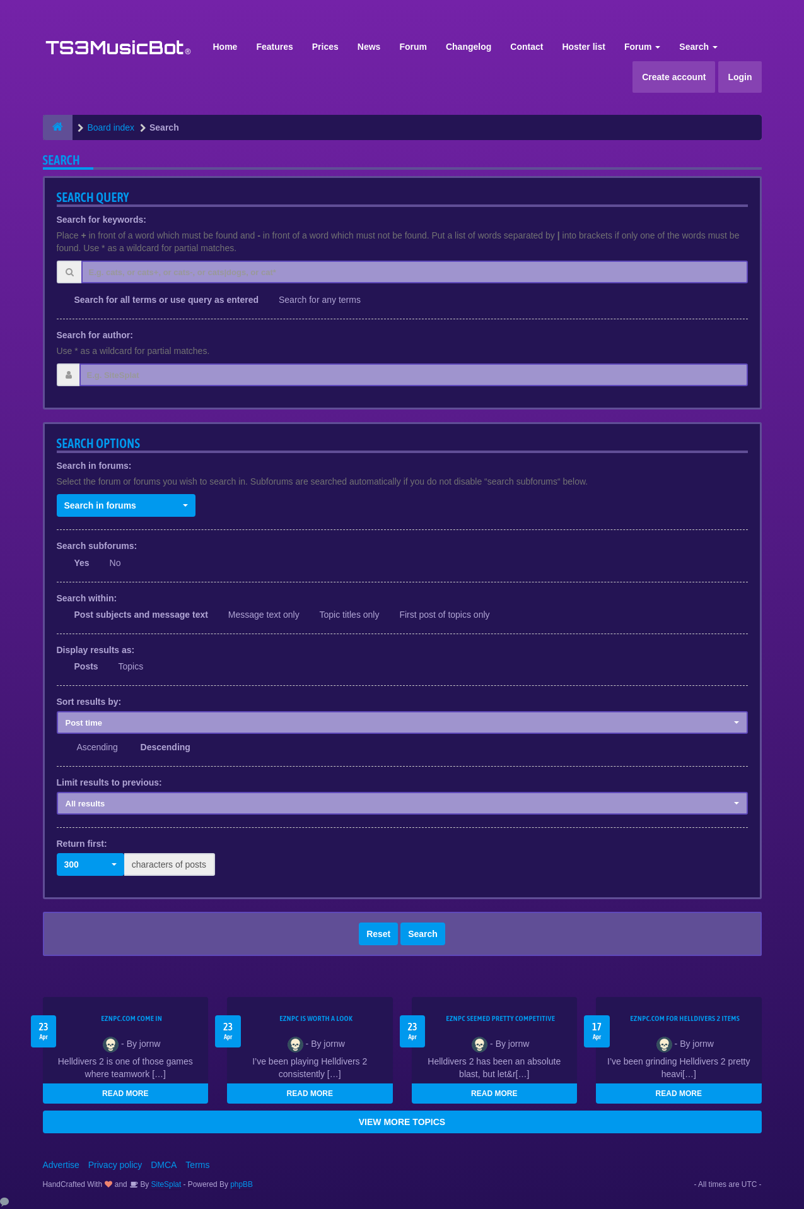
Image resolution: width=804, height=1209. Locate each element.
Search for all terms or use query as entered (166, 300)
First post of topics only (444, 615)
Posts (86, 666)
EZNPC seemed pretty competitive (500, 1018)
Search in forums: (94, 466)
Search (698, 47)
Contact (526, 47)
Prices (325, 47)
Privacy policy (115, 1165)
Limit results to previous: (109, 782)
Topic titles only (350, 615)
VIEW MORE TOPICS (402, 1122)
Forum (413, 47)
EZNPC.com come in (131, 1018)
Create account (674, 77)
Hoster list (583, 47)
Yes (82, 563)
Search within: (87, 598)
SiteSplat (165, 1184)
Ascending (96, 747)
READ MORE (125, 1093)
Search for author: (95, 335)
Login (740, 77)
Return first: (82, 844)
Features (274, 47)
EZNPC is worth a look (315, 1018)
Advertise (61, 1165)
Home (225, 47)
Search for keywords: (101, 220)
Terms (197, 1165)
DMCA (164, 1165)
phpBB (241, 1184)
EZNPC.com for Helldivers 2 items (685, 1018)
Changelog (468, 47)
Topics (131, 666)
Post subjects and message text (141, 615)
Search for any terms (320, 300)
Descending (165, 747)
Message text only (264, 615)
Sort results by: (89, 702)
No (115, 563)
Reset (378, 934)
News (369, 47)
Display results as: (96, 650)
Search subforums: (97, 546)
